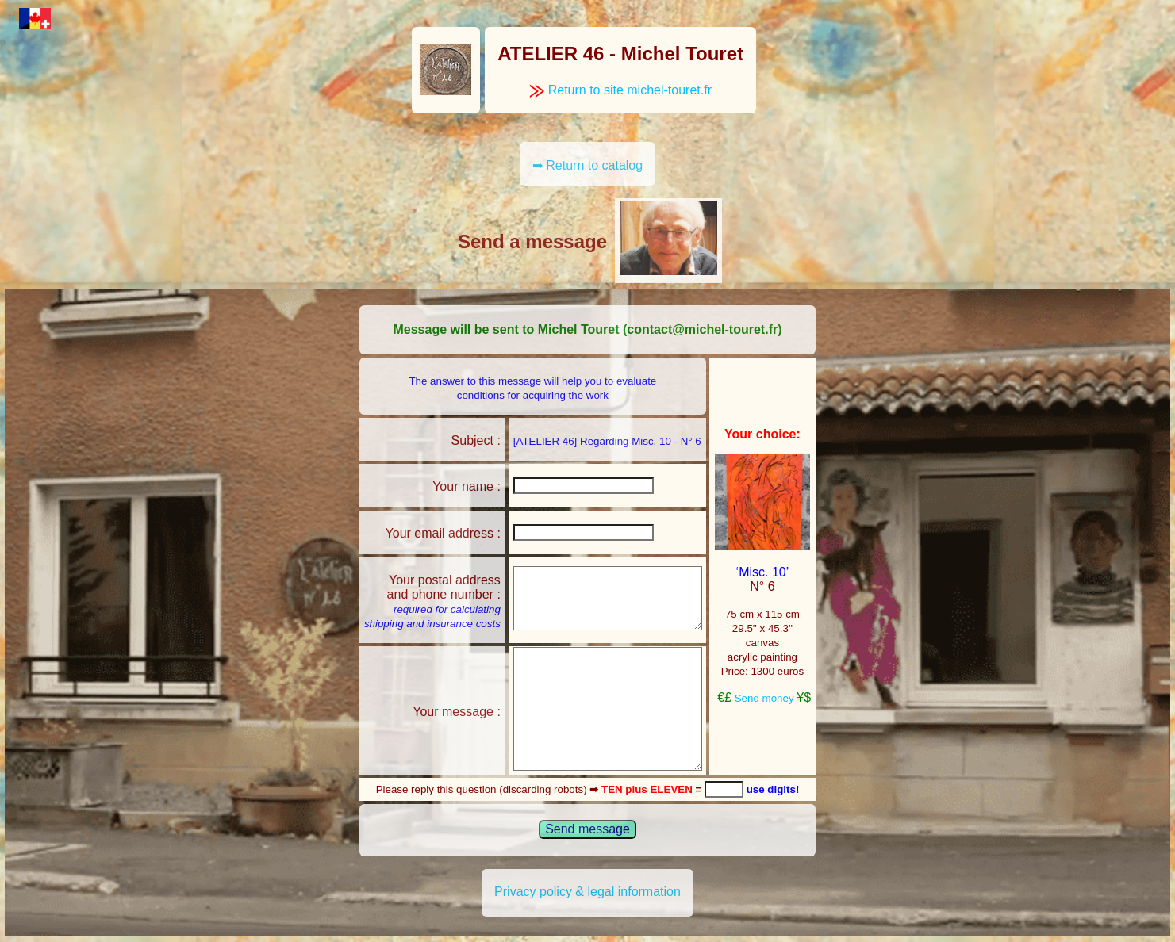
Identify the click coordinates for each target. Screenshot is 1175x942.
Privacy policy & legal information (587, 891)
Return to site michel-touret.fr (620, 90)
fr (29, 18)
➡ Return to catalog (587, 165)
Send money (764, 698)
